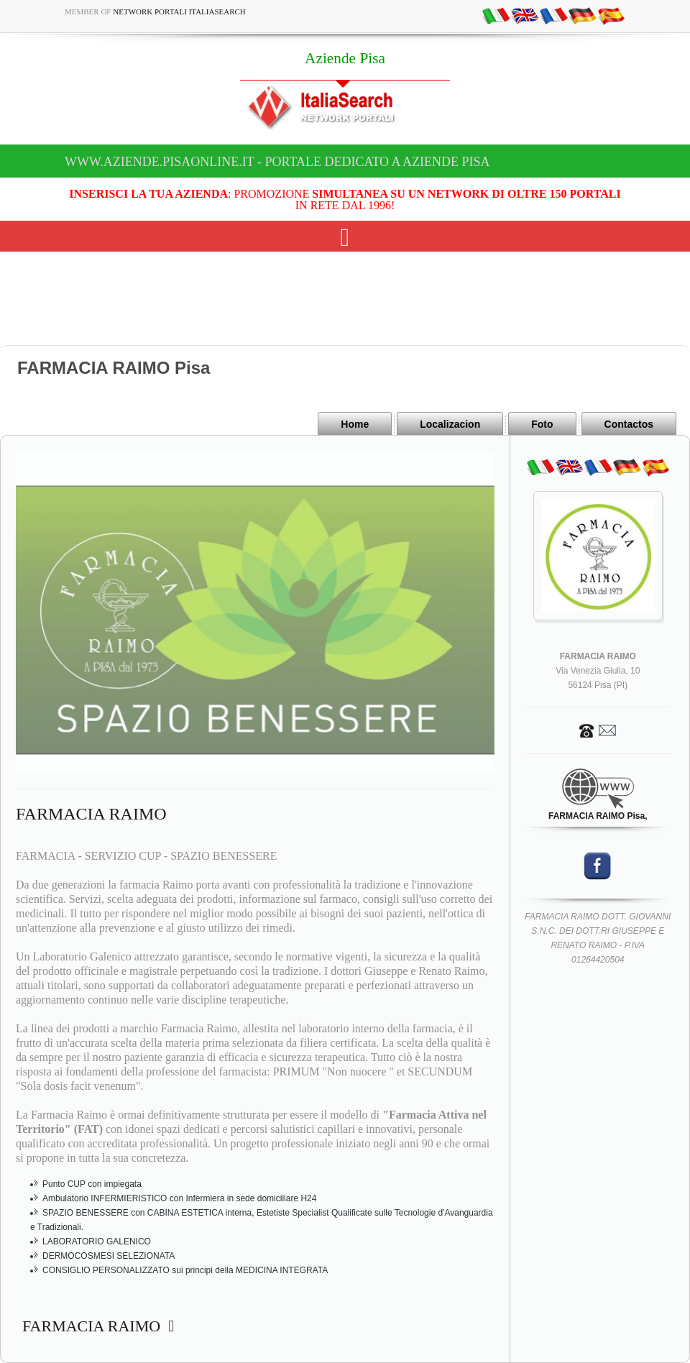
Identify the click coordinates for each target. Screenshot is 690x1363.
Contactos (628, 424)
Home (355, 424)
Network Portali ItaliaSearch (179, 11)
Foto (542, 424)
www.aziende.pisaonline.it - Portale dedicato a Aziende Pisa (277, 162)
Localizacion (450, 424)
